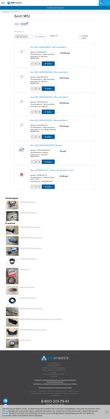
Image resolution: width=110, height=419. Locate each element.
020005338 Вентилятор (28, 213)
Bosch (77, 391)
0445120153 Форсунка (27, 202)
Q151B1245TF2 (42, 175)
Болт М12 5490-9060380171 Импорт (46, 145)
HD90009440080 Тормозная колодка (33, 330)
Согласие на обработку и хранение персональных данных (55, 384)
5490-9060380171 (43, 150)
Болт (16, 24)
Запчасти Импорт (60, 391)
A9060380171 (42, 52)
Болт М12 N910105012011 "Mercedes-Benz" (49, 120)
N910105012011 (42, 125)
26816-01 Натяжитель (27, 287)
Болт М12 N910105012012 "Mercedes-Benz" (49, 97)
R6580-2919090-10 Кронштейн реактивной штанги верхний (41, 319)
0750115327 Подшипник (28, 259)
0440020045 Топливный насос (31, 248)
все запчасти (49, 393)
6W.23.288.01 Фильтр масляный (31, 238)
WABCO (70, 391)
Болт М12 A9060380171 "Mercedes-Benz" (48, 47)
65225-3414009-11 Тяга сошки (30, 227)
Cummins (33, 391)
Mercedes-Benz (37, 393)
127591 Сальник (25, 340)
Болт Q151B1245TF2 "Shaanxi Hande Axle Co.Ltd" (51, 170)
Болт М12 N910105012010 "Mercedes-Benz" (49, 72)
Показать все (19, 31)
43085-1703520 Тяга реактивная (31, 308)
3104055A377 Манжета (28, 298)
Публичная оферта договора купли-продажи (55, 388)
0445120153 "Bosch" (62, 393)
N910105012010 (42, 77)
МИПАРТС (6, 11)
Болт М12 (24, 24)
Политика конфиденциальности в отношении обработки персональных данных (55, 381)
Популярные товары (45, 391)
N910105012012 (42, 102)
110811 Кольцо (24, 269)
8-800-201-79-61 (55, 401)
